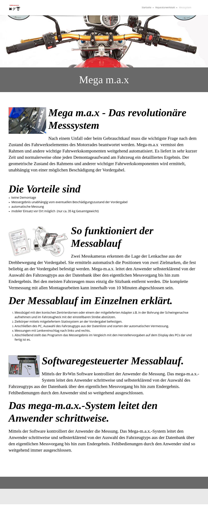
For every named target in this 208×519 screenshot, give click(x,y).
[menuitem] (146, 8)
